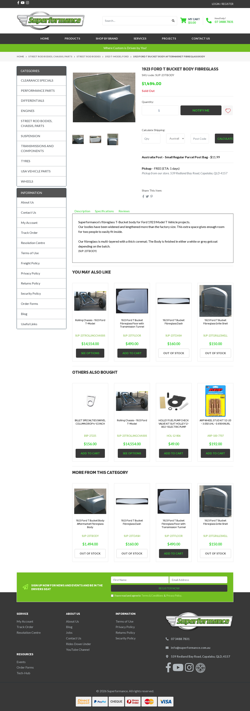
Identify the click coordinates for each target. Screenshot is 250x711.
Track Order (29, 232)
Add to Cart (132, 353)
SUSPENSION (30, 136)
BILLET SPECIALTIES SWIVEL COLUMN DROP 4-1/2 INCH (90, 422)
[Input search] (136, 20)
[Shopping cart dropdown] (190, 20)
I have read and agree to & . (146, 595)
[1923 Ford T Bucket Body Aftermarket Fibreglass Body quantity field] (160, 110)
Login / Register (222, 3)
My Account (29, 222)
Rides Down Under (78, 644)
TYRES (25, 161)
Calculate (225, 138)
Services (140, 38)
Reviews (126, 211)
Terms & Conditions (152, 595)
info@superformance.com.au (190, 647)
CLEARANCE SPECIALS (37, 80)
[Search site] (173, 20)
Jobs (69, 632)
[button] (228, 110)
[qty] (151, 138)
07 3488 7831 (224, 21)
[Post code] (200, 138)
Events (21, 662)
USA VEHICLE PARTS (36, 171)
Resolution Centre (33, 243)
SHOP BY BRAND (107, 38)
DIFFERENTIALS (32, 100)
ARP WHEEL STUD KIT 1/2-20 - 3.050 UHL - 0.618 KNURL (215, 422)
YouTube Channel (77, 649)
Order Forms (29, 303)
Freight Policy (30, 263)
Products (72, 38)
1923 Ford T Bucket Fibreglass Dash (174, 322)
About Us (27, 202)
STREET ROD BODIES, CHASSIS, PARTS (36, 123)
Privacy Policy (30, 273)
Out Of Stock (173, 353)
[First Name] (140, 579)
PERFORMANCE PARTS (38, 90)
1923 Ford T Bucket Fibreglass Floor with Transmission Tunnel (132, 323)
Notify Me (201, 110)
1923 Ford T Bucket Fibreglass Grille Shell (215, 322)
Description (82, 211)
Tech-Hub (23, 673)
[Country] (175, 138)
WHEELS (27, 181)
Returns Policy (30, 283)
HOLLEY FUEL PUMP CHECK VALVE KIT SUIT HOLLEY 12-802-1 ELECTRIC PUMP (174, 423)
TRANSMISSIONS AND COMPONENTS (37, 148)
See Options (90, 353)
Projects (169, 38)
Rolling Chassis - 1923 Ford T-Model (90, 322)
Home (44, 38)
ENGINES (27, 110)
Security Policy (31, 293)
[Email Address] (198, 579)
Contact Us (201, 38)
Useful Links (29, 324)
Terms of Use (30, 253)
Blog (24, 314)
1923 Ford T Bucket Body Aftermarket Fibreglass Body (90, 524)
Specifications (104, 211)
